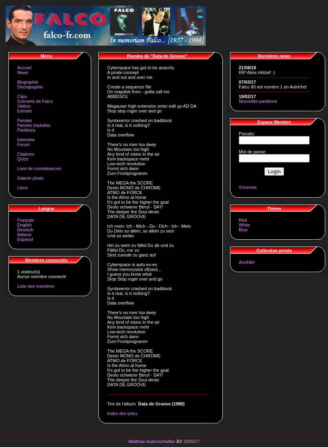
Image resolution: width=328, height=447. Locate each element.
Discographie (30, 86)
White (244, 224)
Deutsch (25, 229)
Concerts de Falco (35, 101)
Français (25, 220)
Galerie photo (30, 178)
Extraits (24, 110)
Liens (22, 187)
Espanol (25, 239)
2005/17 (192, 441)
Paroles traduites (33, 125)
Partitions (26, 130)
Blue (243, 229)
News (22, 72)
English (24, 224)
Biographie (27, 82)
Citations (25, 154)
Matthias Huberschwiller (151, 441)
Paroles (24, 120)
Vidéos (23, 106)
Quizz (22, 158)
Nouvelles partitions (258, 101)
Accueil (24, 67)
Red (243, 220)
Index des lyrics (122, 413)
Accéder (247, 262)
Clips (22, 96)
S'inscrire (248, 187)
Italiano (24, 234)
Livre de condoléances (39, 168)
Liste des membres (35, 286)
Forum (23, 144)
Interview (26, 139)
